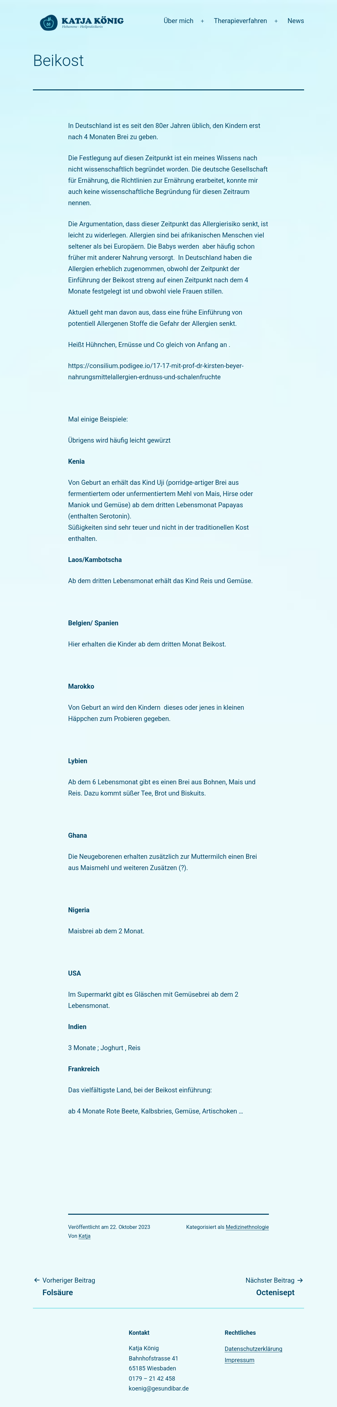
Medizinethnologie (247, 1227)
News (296, 21)
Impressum (240, 1360)
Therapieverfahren (240, 21)
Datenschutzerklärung (253, 1348)
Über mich (178, 21)
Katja (85, 1236)
